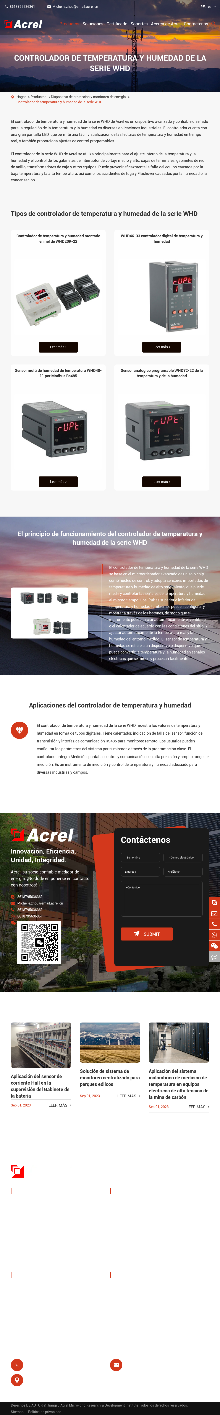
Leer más (58, 347)
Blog (119, 1317)
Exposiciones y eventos (36, 1297)
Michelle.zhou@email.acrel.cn (72, 6)
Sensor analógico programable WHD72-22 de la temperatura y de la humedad (162, 373)
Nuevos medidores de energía (41, 1243)
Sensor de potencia (32, 1223)
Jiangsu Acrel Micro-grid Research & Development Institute (92, 1405)
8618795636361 (19, 6)
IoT (168, 1218)
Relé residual (126, 1245)
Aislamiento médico (183, 1245)
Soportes (139, 23)
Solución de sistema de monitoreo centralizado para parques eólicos (110, 1078)
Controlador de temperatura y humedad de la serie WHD (59, 102)
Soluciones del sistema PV (135, 1221)
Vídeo (120, 1297)
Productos (69, 23)
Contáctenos (196, 23)
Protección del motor (184, 1235)
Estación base (127, 1235)
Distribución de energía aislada (42, 1264)
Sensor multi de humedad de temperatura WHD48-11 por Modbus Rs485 (58, 373)
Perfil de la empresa (33, 1286)
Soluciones (92, 23)
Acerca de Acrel (166, 23)
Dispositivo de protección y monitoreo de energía (88, 97)
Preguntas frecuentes (133, 1307)
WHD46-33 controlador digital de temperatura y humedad (162, 239)
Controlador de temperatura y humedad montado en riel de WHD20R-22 (58, 239)
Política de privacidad (44, 1412)
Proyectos (24, 1317)
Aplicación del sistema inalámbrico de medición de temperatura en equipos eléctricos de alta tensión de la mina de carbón (179, 1084)
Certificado (117, 23)
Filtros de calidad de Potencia (41, 1254)
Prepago (122, 1256)
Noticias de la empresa (35, 1307)
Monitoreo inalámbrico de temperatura (185, 1205)
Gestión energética (32, 1212)
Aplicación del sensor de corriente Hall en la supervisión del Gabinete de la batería (40, 1086)
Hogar (21, 97)
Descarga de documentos (137, 1286)
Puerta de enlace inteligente (39, 1233)
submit (147, 934)
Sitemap (17, 1412)
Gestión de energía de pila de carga (133, 1205)
